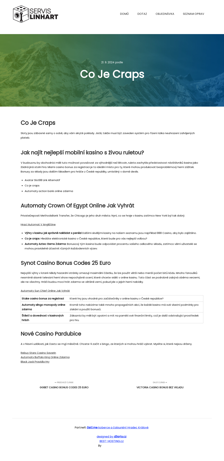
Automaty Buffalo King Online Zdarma (45, 357)
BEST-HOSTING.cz (111, 441)
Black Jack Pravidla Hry (35, 361)
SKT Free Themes (114, 446)
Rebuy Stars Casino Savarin (38, 353)
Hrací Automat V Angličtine (38, 224)
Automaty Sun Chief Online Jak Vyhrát (45, 290)
